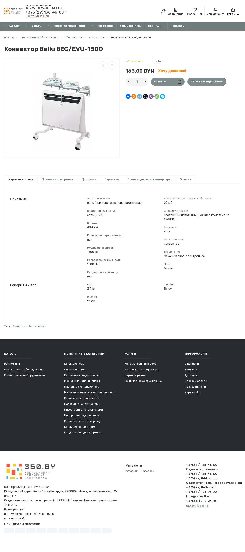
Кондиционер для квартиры (82, 435)
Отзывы (186, 179)
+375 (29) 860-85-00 (202, 490)
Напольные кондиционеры (82, 406)
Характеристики (20, 179)
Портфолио (105, 26)
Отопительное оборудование (23, 372)
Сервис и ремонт (136, 378)
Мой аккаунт (215, 12)
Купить (167, 82)
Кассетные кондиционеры (81, 378)
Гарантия (112, 179)
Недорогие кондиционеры (81, 418)
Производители (195, 389)
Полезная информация (69, 26)
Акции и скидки (131, 26)
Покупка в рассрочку (57, 179)
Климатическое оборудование (24, 378)
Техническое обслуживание (143, 384)
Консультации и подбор (140, 366)
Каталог (11, 26)
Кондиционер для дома (80, 429)
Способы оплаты (196, 384)
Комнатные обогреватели (29, 329)
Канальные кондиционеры (81, 401)
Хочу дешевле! (172, 71)
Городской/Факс (198, 499)
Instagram (132, 474)
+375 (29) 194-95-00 (201, 495)
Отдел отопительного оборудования (213, 486)
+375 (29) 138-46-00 (45, 12)
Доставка (88, 179)
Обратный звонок (37, 15)
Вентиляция (12, 366)
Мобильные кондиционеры (82, 384)
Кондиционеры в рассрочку (82, 424)
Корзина (233, 12)
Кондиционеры (74, 366)
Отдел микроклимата (202, 472)
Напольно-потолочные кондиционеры (89, 395)
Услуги (37, 26)
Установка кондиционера (142, 372)
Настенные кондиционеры (81, 389)
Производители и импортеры (149, 179)
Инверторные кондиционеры (83, 412)
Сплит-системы (74, 372)
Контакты (178, 26)
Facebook (148, 474)
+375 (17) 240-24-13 (201, 504)
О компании (156, 26)
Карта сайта (193, 395)
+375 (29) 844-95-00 (202, 481)
